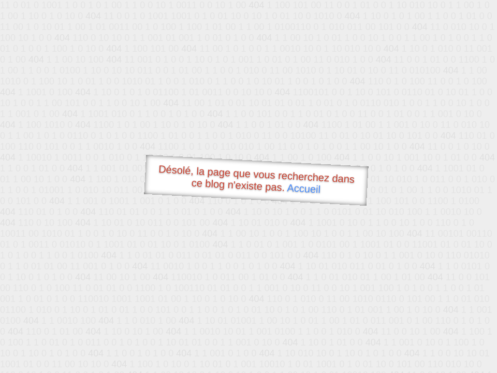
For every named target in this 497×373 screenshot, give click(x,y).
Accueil (304, 188)
